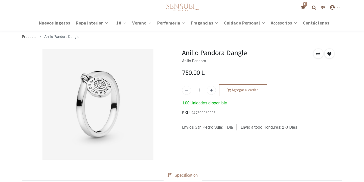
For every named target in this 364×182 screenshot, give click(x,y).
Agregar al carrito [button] (243, 90)
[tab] (183, 175)
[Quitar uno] (186, 90)
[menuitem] (54, 22)
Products (29, 37)
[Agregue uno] (211, 90)
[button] (318, 54)
